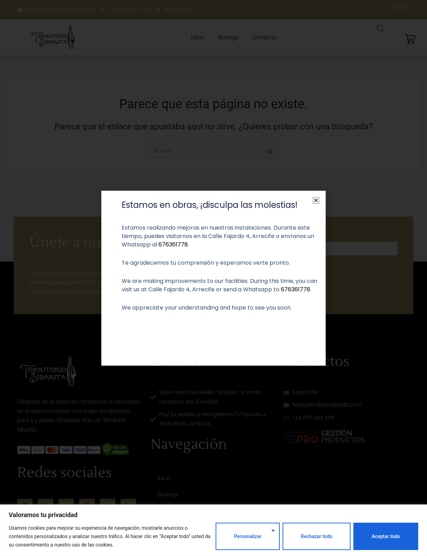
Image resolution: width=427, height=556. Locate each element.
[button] (316, 200)
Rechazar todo (316, 536)
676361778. (173, 244)
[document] (213, 278)
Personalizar (247, 536)
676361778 (295, 289)
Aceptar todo (386, 536)
